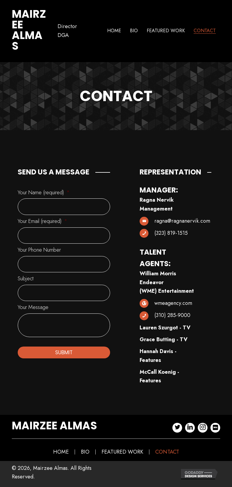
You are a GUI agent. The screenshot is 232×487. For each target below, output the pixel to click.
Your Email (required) (42, 220)
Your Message (33, 302)
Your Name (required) (44, 192)
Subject (25, 275)
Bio (85, 451)
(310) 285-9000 (172, 315)
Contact (167, 451)
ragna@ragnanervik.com (182, 221)
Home (61, 451)
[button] (177, 428)
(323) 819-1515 (171, 233)
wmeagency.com (173, 303)
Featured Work (122, 451)
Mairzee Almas (29, 30)
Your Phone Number (39, 247)
